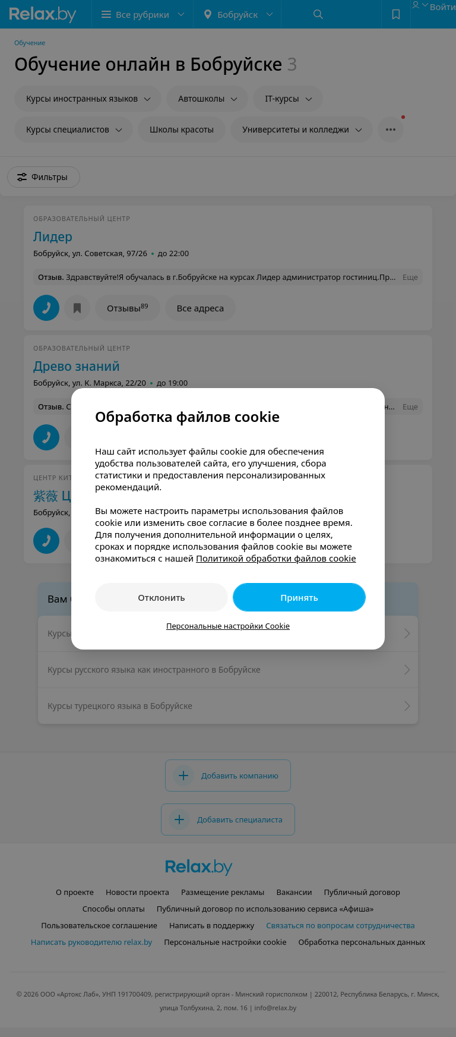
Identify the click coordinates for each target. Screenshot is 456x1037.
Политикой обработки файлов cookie (276, 558)
